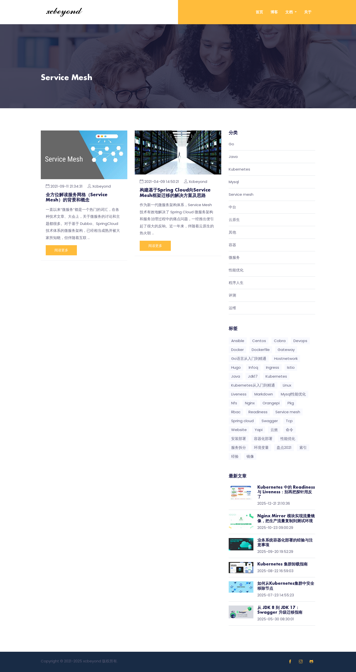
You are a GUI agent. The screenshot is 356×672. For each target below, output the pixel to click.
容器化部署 (263, 438)
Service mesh (241, 194)
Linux (287, 385)
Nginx (250, 403)
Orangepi (271, 403)
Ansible (237, 340)
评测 (232, 295)
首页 (259, 12)
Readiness (257, 411)
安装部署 (238, 438)
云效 (274, 429)
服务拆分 (238, 447)
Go (231, 144)
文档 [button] (289, 12)
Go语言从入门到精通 (248, 358)
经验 (235, 456)
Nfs (234, 403)
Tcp (289, 420)
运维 (232, 308)
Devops (300, 340)
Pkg (291, 403)
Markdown (263, 394)
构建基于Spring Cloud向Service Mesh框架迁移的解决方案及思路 (175, 193)
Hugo (236, 367)
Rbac (236, 411)
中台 (232, 207)
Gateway (286, 349)
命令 (289, 429)
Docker (237, 349)
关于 (308, 12)
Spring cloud (242, 420)
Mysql (234, 182)
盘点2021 (284, 447)
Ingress (272, 367)
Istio (291, 367)
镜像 (250, 456)
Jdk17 (253, 376)
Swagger (270, 420)
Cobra (280, 340)
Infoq (253, 367)
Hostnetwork (286, 358)
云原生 (234, 219)
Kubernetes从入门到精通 (253, 385)
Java (233, 156)
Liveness (238, 394)
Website (239, 429)
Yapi (259, 429)
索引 (303, 447)
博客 (274, 12)
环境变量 (261, 447)
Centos (259, 340)
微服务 (234, 257)
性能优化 (236, 270)
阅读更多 (61, 250)
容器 (232, 245)
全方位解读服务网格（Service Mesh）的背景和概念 (77, 198)
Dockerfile (261, 349)
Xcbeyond (101, 186)
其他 (232, 232)
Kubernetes (239, 169)
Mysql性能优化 (293, 394)
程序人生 (236, 283)
